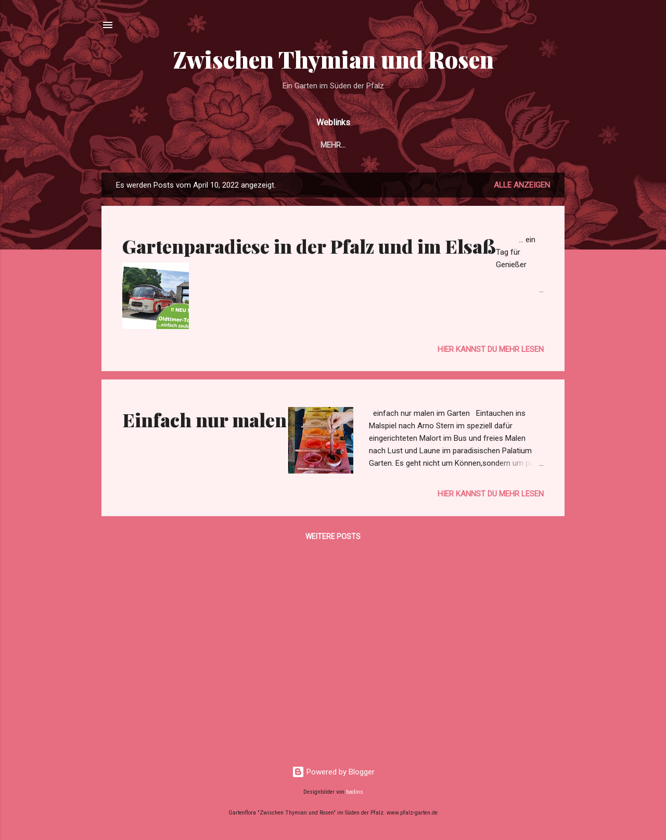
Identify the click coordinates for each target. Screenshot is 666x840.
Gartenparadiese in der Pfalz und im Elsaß (309, 245)
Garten (213, 145)
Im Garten (265, 145)
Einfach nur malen (204, 419)
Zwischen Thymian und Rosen (333, 59)
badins (354, 792)
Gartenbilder (330, 145)
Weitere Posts (333, 536)
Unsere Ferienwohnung (421, 145)
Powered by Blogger (333, 772)
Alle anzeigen (522, 185)
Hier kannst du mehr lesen (491, 349)
